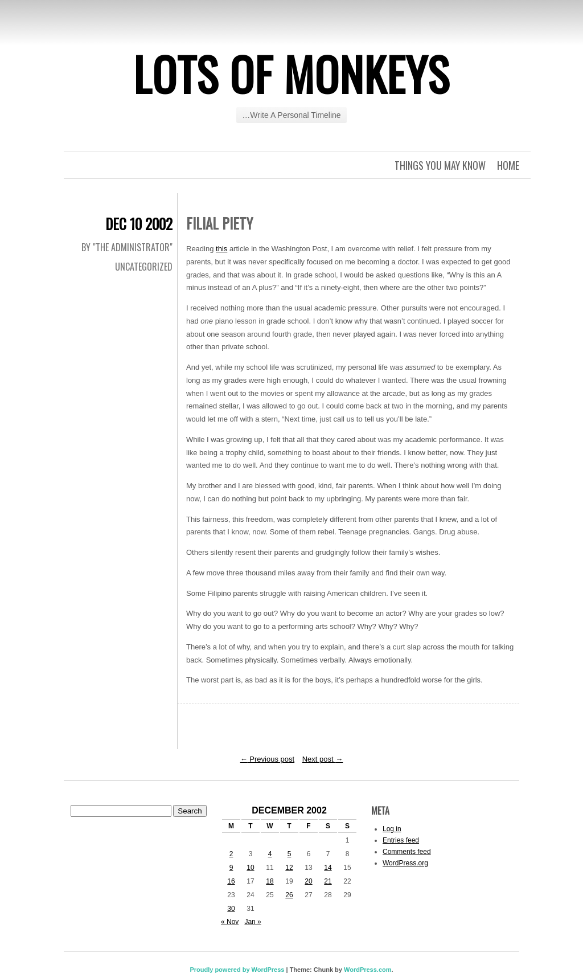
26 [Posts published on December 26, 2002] (289, 895)
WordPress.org (405, 863)
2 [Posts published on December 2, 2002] (231, 854)
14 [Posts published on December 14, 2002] (327, 868)
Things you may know (440, 165)
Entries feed (401, 840)
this (221, 248)
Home (508, 165)
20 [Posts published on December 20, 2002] (308, 881)
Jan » (252, 922)
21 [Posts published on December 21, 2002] (327, 881)
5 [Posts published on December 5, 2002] (290, 854)
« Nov (230, 922)
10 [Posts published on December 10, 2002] (250, 868)
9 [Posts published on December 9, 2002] (231, 868)
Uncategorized (144, 266)
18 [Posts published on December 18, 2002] (269, 881)
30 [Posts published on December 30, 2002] (231, 909)
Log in (392, 829)
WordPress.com (368, 969)
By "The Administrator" (127, 247)
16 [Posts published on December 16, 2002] (231, 881)
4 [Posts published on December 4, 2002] (270, 854)
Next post (322, 759)
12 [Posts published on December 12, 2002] (289, 868)
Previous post (267, 759)
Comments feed (407, 852)
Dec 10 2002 (139, 223)
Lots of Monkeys (291, 73)
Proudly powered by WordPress (237, 969)
